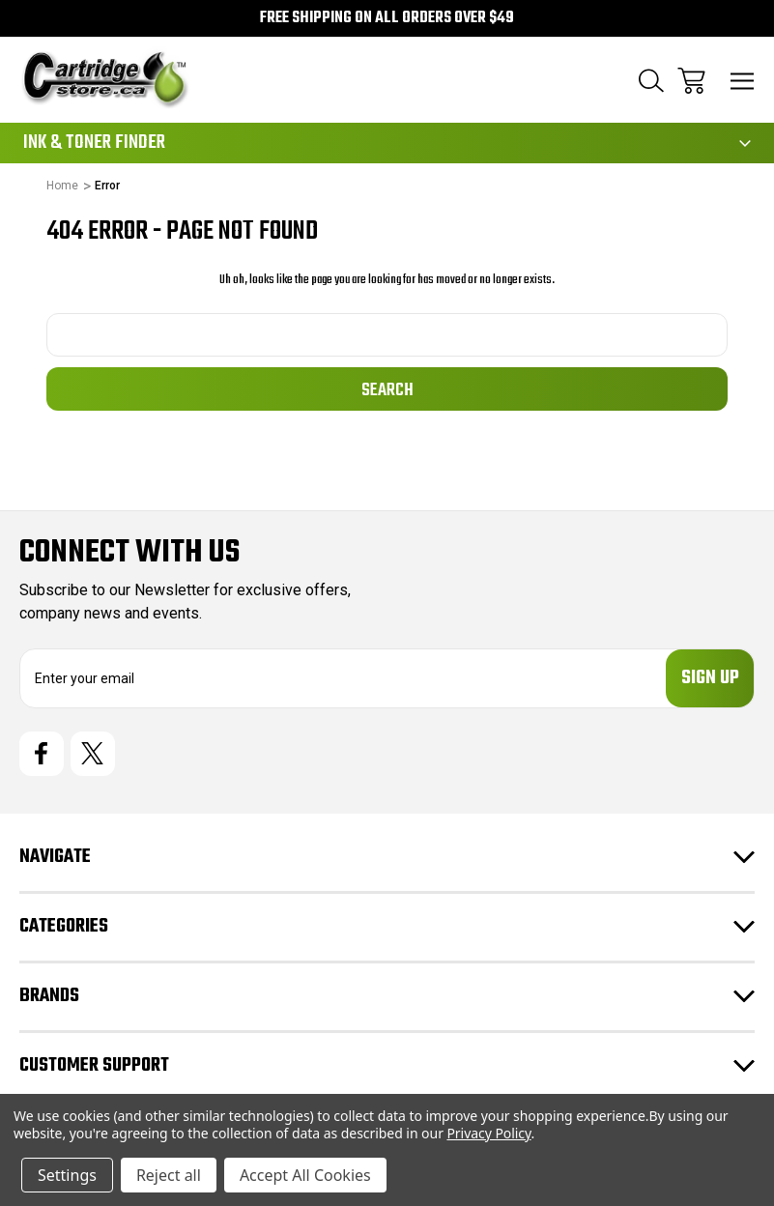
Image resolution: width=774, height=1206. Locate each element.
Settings (67, 1175)
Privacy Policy (488, 1133)
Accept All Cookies (305, 1175)
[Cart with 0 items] (691, 81)
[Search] (651, 81)
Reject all (168, 1175)
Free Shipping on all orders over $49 (387, 18)
